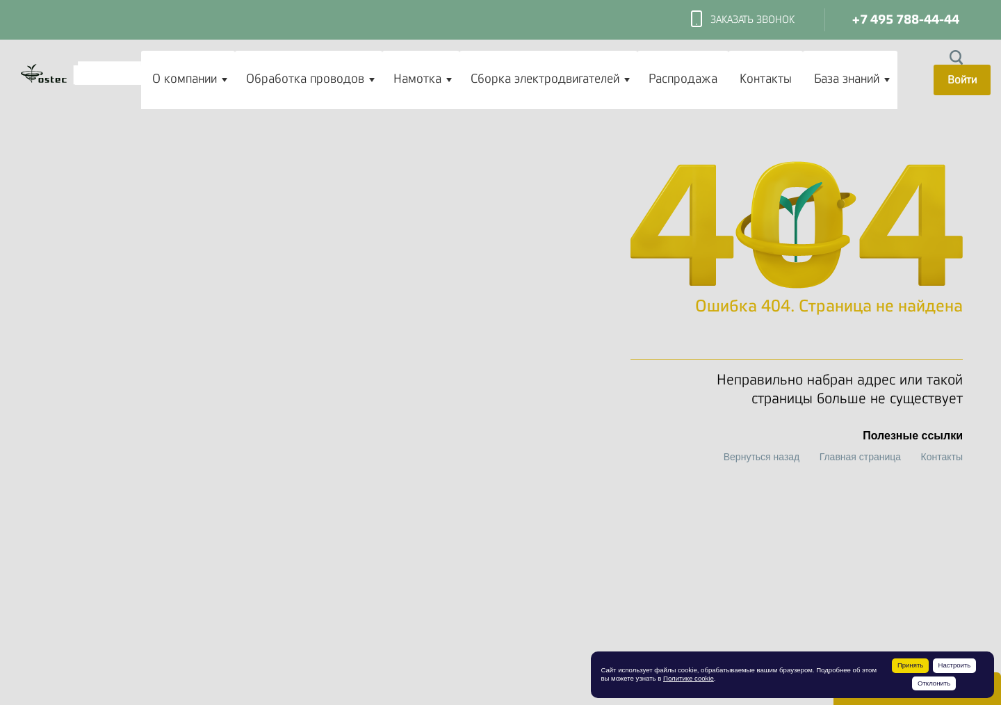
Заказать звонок (743, 20)
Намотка (417, 79)
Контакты (766, 79)
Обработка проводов (305, 79)
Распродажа (683, 79)
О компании (184, 79)
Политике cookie (688, 678)
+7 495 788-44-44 (905, 20)
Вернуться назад (762, 456)
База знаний (846, 79)
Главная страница (861, 456)
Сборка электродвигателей (545, 79)
